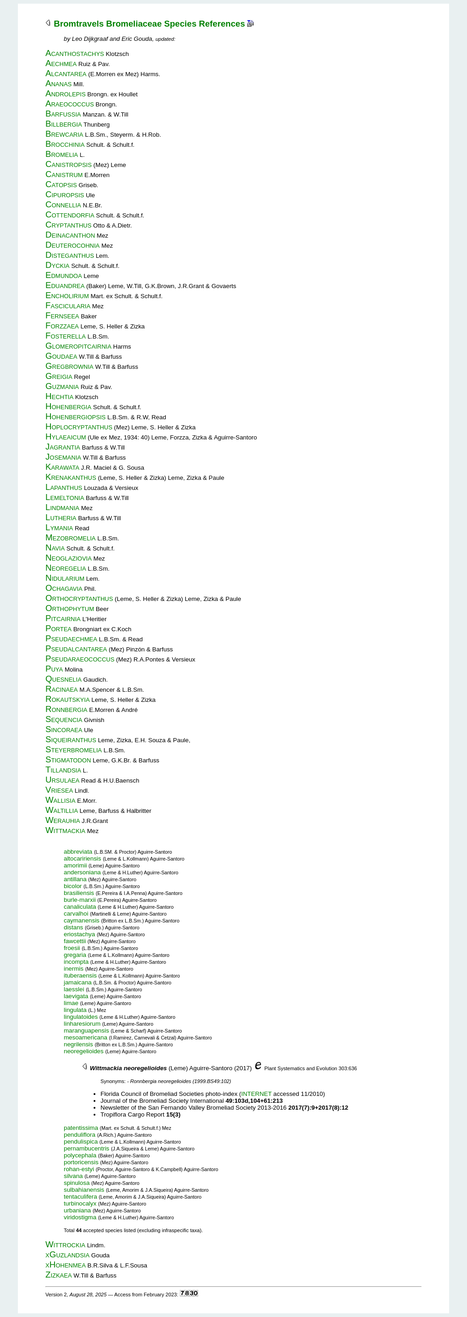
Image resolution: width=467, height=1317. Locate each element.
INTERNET (256, 1093)
